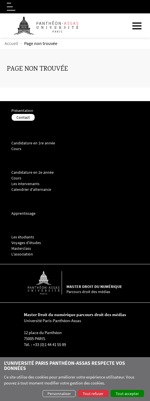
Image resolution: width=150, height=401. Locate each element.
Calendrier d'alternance (31, 189)
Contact (23, 117)
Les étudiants (22, 237)
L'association (22, 254)
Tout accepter (127, 393)
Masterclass (21, 248)
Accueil (11, 43)
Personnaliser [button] (59, 393)
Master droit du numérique (94, 286)
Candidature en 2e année (32, 172)
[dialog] (75, 379)
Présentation (22, 110)
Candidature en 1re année (33, 143)
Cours (16, 148)
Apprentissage (23, 213)
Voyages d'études (26, 242)
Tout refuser (93, 393)
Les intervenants (25, 183)
